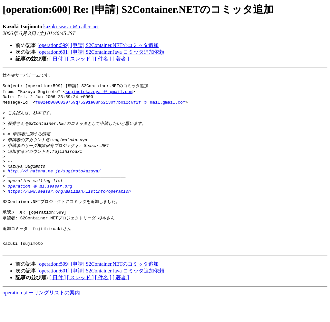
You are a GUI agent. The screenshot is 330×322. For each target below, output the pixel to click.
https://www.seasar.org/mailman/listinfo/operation (69, 206)
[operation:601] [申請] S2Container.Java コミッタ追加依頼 (100, 52)
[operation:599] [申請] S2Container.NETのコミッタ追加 (98, 45)
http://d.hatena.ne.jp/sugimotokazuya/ (54, 183)
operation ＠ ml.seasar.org (40, 200)
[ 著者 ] (120, 58)
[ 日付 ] (57, 58)
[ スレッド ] (80, 58)
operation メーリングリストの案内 (41, 315)
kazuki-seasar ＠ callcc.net (71, 26)
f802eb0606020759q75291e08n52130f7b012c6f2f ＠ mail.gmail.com (110, 105)
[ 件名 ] (103, 58)
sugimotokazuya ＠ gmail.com (98, 93)
